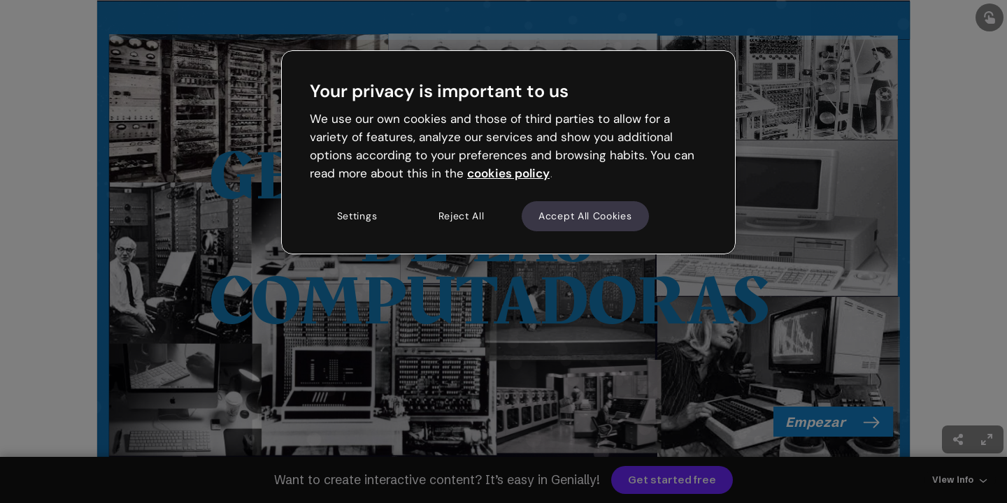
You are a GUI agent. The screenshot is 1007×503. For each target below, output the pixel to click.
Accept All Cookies (585, 216)
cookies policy (508, 173)
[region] (508, 152)
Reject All (461, 216)
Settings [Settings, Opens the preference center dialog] (357, 216)
